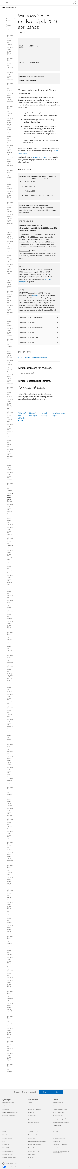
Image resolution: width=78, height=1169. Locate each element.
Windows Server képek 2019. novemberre (10, 1008)
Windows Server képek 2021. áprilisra (10, 812)
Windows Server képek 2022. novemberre (10, 555)
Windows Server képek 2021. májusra (10, 801)
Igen (44, 1092)
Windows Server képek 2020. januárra (10, 984)
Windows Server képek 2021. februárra (10, 835)
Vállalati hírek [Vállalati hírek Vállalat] (56, 1141)
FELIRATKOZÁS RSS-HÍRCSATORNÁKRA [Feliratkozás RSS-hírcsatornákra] (33, 357)
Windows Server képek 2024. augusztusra (10, 310)
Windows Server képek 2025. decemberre (10, 98)
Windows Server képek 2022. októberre (10, 567)
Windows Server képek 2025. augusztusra (10, 162)
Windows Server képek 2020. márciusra (10, 962)
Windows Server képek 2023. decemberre (10, 404)
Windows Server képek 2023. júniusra (10, 476)
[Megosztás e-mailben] (27, 352)
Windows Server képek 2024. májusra (10, 342)
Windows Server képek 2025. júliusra (10, 173)
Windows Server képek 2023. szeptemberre (10, 441)
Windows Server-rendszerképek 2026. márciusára (10, 63)
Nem (57, 1092)
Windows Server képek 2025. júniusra (10, 184)
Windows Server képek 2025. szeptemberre (10, 149)
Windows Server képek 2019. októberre (10, 1020)
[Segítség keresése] (7, 2)
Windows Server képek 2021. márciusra (10, 823)
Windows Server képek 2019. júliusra (10, 1057)
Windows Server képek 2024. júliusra (10, 321)
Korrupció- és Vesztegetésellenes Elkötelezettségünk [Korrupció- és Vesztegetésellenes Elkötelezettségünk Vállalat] (61, 1151)
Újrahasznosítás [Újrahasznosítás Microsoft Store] (32, 1119)
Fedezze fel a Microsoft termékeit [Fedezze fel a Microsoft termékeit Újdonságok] (10, 1112)
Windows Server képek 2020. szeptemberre (10, 894)
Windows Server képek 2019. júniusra (10, 1067)
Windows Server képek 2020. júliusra (10, 918)
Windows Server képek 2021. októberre (10, 723)
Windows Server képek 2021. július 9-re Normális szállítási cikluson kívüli (10, 775)
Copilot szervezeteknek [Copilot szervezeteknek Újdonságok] (8, 1102)
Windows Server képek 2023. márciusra (10, 508)
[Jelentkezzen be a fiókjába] (74, 2)
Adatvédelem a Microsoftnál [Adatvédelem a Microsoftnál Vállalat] (60, 1144)
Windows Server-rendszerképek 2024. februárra (10, 379)
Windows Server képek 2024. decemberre (10, 256)
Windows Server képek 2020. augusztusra (10, 907)
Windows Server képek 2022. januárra (10, 687)
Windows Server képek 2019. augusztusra (10, 1045)
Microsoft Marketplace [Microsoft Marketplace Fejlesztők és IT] (33, 1148)
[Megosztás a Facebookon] (19, 352)
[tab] (25, 387)
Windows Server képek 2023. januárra (10, 531)
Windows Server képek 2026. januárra (10, 86)
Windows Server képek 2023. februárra (10, 520)
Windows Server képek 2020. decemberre (10, 857)
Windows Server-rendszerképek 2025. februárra (10, 233)
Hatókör (21, 33)
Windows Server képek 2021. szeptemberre (10, 736)
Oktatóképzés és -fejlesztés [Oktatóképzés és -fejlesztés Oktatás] (59, 1119)
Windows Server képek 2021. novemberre (10, 711)
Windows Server (8, 26)
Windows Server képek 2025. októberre (10, 137)
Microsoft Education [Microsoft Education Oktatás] (58, 1102)
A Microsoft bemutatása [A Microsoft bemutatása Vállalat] (59, 1138)
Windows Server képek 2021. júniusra (10, 790)
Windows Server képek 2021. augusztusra (10, 748)
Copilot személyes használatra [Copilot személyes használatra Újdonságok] (9, 1106)
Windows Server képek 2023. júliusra (10, 465)
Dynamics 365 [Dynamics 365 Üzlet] (5, 1144)
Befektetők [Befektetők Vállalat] (55, 1148)
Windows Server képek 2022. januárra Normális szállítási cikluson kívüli (10, 673)
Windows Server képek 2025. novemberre (10, 110)
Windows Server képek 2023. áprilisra (10, 497)
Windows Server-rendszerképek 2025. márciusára (10, 220)
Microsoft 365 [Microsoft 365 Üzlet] (5, 1148)
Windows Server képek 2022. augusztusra (10, 592)
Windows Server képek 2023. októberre (10, 429)
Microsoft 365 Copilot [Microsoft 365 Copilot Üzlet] (7, 1154)
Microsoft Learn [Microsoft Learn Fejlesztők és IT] (31, 1138)
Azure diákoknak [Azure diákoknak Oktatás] (57, 1125)
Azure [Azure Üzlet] (3, 1141)
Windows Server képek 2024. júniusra (10, 332)
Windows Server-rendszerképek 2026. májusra (10, 39)
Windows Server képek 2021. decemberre (10, 699)
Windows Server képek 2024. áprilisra (10, 353)
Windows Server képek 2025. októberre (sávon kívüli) (10, 124)
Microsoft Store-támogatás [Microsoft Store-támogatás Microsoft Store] (34, 1109)
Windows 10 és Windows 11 (10, 20)
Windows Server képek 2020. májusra (10, 939)
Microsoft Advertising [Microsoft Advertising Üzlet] (7, 1151)
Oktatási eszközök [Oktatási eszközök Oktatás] (57, 1106)
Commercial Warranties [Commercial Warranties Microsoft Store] (33, 1122)
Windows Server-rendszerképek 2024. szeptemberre (10, 296)
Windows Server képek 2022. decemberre (10, 542)
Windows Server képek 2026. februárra (10, 76)
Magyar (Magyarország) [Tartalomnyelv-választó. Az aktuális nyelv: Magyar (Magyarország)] (11, 1163)
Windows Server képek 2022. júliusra (10, 604)
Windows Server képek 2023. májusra (10, 486)
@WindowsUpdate (39, 157)
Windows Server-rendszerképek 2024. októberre (10, 282)
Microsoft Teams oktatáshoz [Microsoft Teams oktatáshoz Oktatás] (60, 1109)
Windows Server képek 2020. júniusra (10, 929)
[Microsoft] (39, 1)
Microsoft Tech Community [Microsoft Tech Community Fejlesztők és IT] (34, 1144)
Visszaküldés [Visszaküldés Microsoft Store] (31, 1112)
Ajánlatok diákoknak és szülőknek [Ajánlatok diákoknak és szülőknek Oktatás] (61, 1122)
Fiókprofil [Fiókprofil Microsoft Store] (30, 1102)
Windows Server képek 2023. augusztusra (10, 453)
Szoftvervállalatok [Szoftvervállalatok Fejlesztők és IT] (32, 1154)
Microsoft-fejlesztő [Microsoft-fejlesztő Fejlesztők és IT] (32, 1135)
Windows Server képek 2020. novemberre (10, 869)
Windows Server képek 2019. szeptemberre (10, 1033)
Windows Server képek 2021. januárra (10, 845)
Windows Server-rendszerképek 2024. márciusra (10, 365)
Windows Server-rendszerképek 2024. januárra (10, 391)
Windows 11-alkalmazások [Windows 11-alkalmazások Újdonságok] (8, 1115)
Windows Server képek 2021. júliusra (10, 760)
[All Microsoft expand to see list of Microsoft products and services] (2, 2)
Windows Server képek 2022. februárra (10, 659)
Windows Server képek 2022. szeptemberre (10, 580)
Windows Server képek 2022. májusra (10, 625)
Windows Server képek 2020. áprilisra (10, 950)
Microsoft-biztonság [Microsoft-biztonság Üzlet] (7, 1138)
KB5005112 (36, 295)
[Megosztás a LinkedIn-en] (23, 352)
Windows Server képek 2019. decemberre (10, 995)
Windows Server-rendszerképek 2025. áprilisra (10, 206)
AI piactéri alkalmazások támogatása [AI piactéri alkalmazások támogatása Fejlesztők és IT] (37, 1141)
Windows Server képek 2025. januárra (10, 245)
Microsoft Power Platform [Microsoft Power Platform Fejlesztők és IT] (34, 1151)
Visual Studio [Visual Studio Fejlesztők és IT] (31, 1157)
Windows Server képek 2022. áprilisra (10, 635)
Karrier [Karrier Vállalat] (54, 1135)
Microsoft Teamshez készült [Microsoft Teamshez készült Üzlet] (9, 1157)
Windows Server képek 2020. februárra (10, 973)
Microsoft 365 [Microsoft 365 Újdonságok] (5, 1109)
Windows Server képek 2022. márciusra (10, 647)
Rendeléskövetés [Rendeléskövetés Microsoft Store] (32, 1115)
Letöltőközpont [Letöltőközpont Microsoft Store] (31, 1106)
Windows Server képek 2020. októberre (10, 882)
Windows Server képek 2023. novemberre (10, 416)
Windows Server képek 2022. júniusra (10, 614)
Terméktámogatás (8, 7)
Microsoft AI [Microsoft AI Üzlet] (5, 1135)
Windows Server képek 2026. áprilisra (10, 51)
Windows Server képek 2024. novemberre (10, 269)
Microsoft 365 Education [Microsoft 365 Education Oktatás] (59, 1112)
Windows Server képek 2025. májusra (10, 195)
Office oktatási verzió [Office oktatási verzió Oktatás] (58, 1115)
